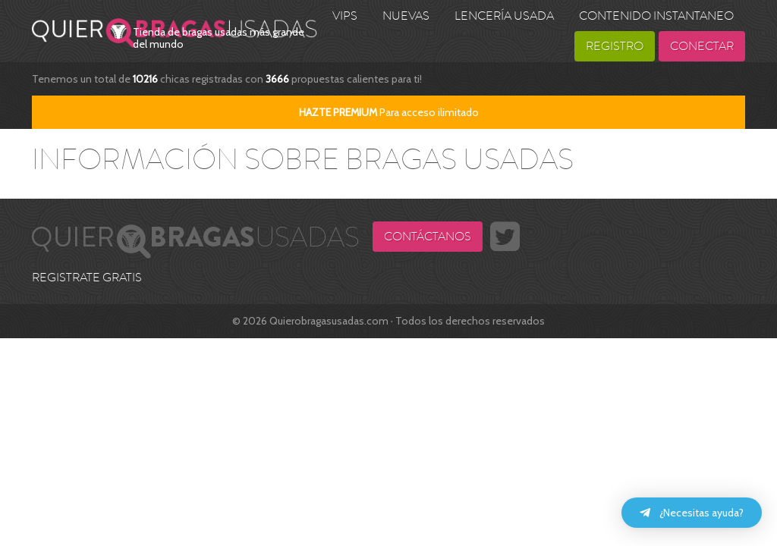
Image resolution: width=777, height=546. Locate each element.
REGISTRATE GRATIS (87, 277)
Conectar (702, 46)
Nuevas (405, 16)
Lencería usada (504, 16)
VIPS (344, 16)
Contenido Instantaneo (656, 16)
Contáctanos (427, 236)
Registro (614, 46)
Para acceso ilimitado (389, 112)
